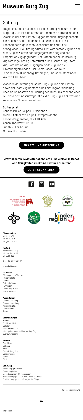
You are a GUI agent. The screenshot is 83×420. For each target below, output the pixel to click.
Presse (6, 357)
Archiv (5, 311)
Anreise (6, 281)
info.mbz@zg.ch (10, 266)
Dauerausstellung (10, 301)
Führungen (7, 286)
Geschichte (7, 343)
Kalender (7, 321)
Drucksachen (8, 309)
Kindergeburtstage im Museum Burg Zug (19, 331)
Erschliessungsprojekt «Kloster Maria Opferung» (22, 377)
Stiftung (6, 346)
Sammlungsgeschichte (12, 368)
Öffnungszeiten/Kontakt (13, 275)
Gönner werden (9, 354)
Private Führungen (10, 329)
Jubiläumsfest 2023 (11, 334)
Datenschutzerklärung (71, 390)
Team (5, 349)
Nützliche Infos (9, 291)
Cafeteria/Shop (9, 283)
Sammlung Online (10, 371)
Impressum (7, 411)
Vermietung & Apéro (11, 289)
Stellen (6, 359)
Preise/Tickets (9, 278)
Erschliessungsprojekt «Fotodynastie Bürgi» (21, 379)
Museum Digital (9, 306)
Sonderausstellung (11, 303)
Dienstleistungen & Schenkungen (17, 374)
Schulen (6, 326)
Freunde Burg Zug (10, 351)
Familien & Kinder (10, 323)
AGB (41, 400)
